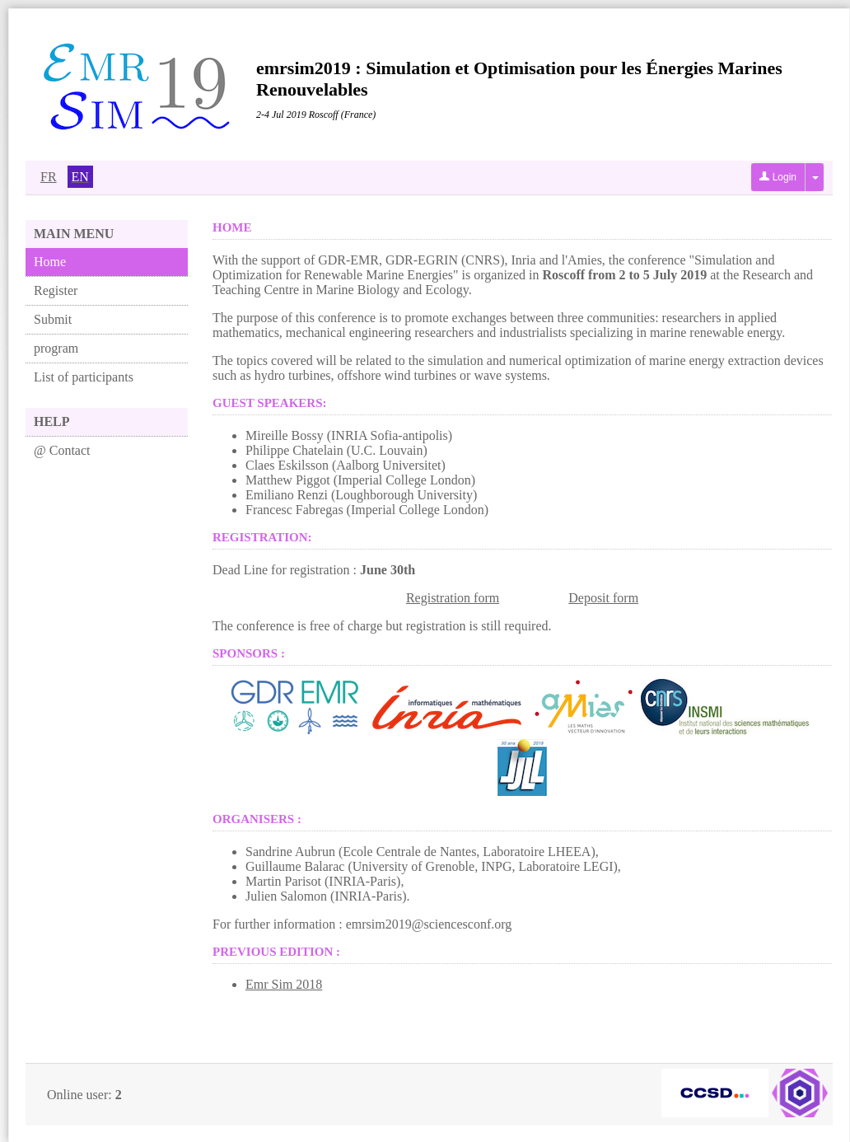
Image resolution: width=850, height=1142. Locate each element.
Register (55, 290)
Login (777, 177)
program (56, 348)
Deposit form (603, 598)
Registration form (452, 598)
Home (50, 262)
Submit (53, 319)
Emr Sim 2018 (283, 984)
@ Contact (62, 450)
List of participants (83, 377)
